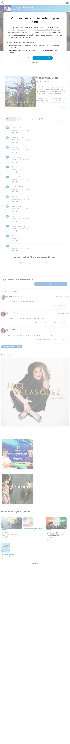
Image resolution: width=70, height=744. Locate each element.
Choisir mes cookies (24, 58)
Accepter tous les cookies (42, 58)
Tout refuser (35, 62)
